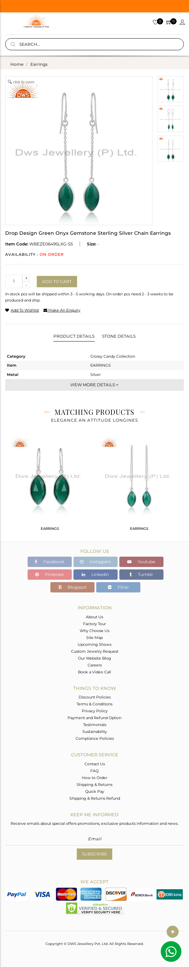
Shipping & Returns (94, 784)
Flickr (118, 587)
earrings (39, 64)
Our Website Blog (94, 658)
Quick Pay (94, 791)
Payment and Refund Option (94, 717)
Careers (95, 665)
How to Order (94, 777)
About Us (94, 616)
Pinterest (49, 574)
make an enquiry (61, 310)
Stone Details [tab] (119, 336)
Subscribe (94, 853)
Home (16, 64)
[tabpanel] (49, 486)
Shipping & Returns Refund (94, 798)
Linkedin (95, 574)
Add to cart (57, 281)
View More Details (94, 384)
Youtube (141, 561)
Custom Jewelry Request (94, 651)
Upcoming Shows (94, 644)
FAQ (94, 770)
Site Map (94, 637)
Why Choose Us (94, 630)
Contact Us (94, 763)
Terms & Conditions (94, 704)
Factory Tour (94, 623)
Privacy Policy (95, 710)
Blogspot (72, 587)
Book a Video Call (94, 672)
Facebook (49, 561)
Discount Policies (95, 697)
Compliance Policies (95, 738)
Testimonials (94, 724)
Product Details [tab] (73, 336)
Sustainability (94, 731)
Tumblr (141, 574)
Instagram (95, 561)
